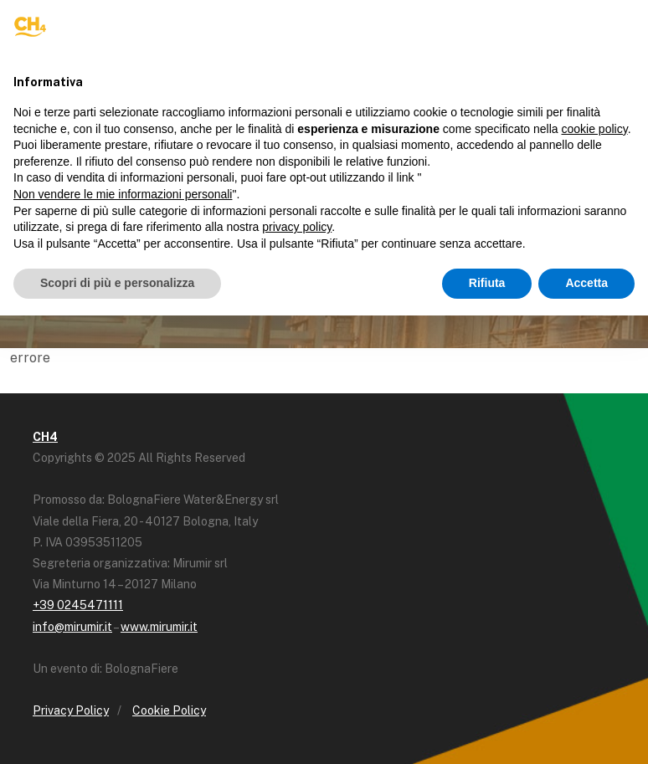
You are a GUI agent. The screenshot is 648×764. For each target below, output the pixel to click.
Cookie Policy (169, 710)
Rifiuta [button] (487, 283)
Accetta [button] (586, 283)
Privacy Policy (71, 710)
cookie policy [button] (595, 129)
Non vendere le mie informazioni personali (122, 194)
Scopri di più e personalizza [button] (117, 283)
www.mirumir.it (159, 626)
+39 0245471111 (78, 605)
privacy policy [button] (297, 226)
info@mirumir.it (72, 626)
